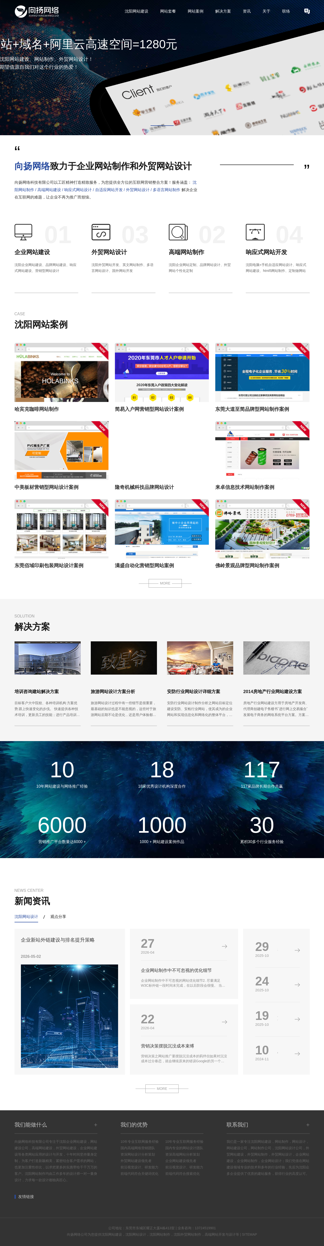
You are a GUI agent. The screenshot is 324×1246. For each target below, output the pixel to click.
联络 (286, 11)
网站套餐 (168, 11)
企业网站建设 (32, 252)
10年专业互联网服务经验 (140, 1142)
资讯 (247, 11)
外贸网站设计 (109, 252)
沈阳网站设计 (26, 916)
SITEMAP (249, 1234)
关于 (266, 11)
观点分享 (58, 916)
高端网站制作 (186, 252)
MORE (165, 583)
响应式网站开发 (266, 252)
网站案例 (195, 11)
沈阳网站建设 (136, 11)
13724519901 (205, 1228)
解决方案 (223, 11)
